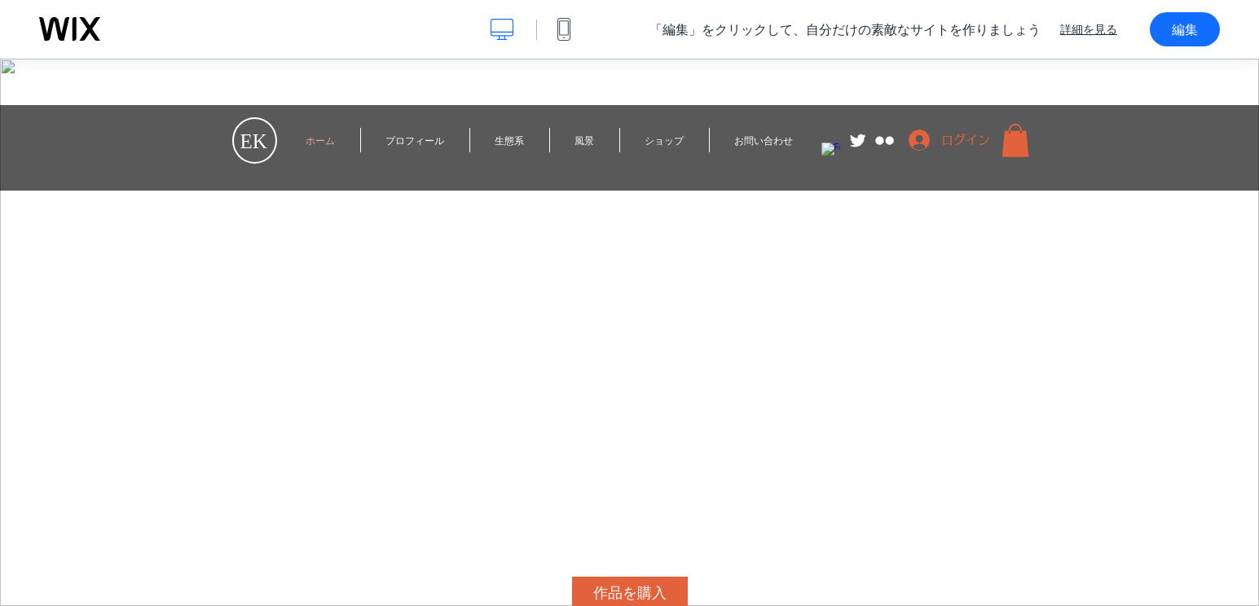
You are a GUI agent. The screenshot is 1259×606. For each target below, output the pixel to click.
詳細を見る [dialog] (1088, 29)
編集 (1185, 29)
